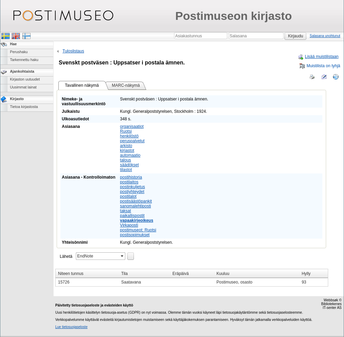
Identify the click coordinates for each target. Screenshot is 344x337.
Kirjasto (17, 99)
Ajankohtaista (22, 71)
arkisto (126, 145)
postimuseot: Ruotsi (138, 230)
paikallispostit (132, 215)
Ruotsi (126, 131)
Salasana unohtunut (325, 36)
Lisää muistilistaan (318, 56)
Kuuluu (223, 273)
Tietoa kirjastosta (24, 107)
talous (125, 160)
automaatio (130, 155)
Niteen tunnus (70, 273)
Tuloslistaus (69, 51)
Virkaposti (129, 225)
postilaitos (129, 182)
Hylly (306, 273)
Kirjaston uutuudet (25, 79)
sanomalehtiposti (135, 206)
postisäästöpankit (136, 201)
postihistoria (131, 177)
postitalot (128, 196)
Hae (13, 44)
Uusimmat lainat (23, 87)
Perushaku (19, 52)
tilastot (126, 169)
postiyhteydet (132, 191)
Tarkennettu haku (24, 60)
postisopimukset (135, 234)
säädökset (129, 165)
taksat (125, 210)
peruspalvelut (132, 141)
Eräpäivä (180, 273)
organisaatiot (132, 126)
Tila (124, 273)
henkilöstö (129, 136)
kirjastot (127, 150)
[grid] (191, 278)
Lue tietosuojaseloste (71, 327)
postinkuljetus (132, 186)
